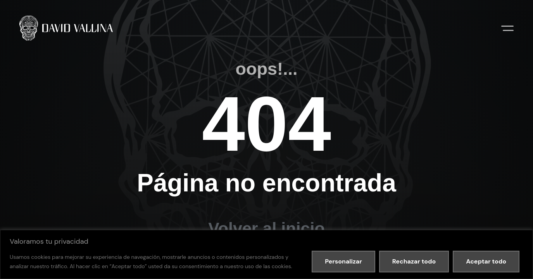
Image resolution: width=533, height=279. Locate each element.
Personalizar (343, 261)
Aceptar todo (486, 261)
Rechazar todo (414, 261)
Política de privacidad (98, 207)
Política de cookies (150, 207)
